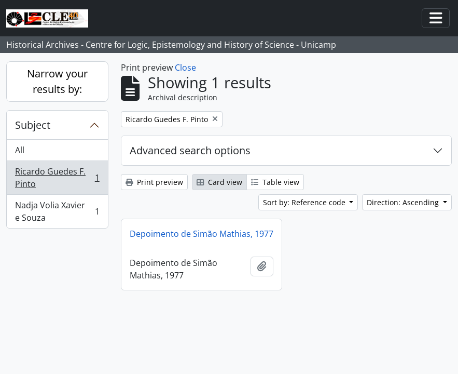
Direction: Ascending (404, 202)
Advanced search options (190, 150)
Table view (275, 182)
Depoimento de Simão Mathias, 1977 (201, 233)
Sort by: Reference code (305, 202)
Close (185, 67)
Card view (219, 182)
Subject (32, 125)
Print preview (154, 182)
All (19, 150)
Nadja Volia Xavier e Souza (57, 211)
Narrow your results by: (57, 81)
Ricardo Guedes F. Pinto (57, 178)
